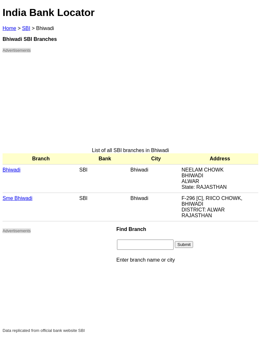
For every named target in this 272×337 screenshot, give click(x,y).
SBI (26, 28)
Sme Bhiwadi (17, 198)
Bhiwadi (11, 169)
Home (9, 28)
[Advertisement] (130, 103)
